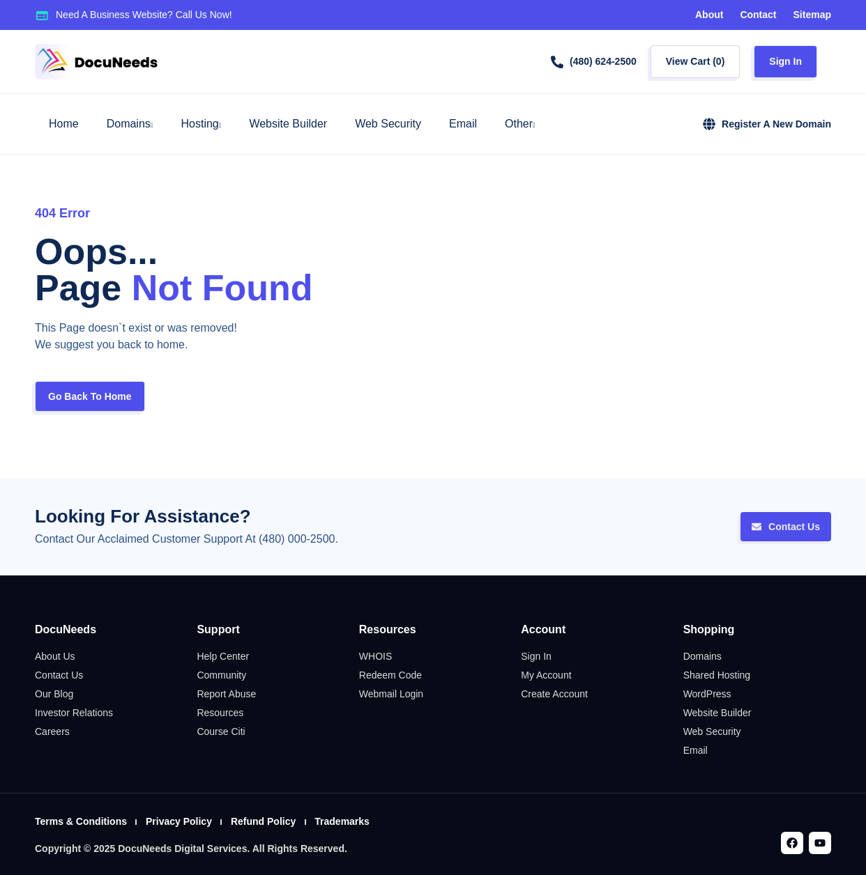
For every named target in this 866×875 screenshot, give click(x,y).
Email (463, 124)
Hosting (201, 124)
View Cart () (695, 61)
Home (64, 124)
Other (520, 124)
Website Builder (288, 124)
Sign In (785, 61)
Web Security (388, 124)
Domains (130, 124)
